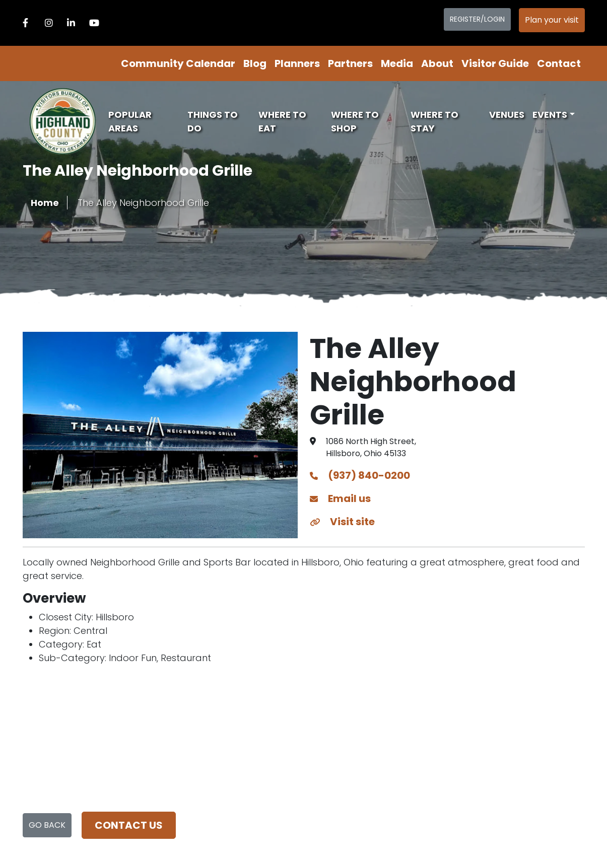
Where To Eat (282, 121)
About (437, 63)
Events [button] (549, 114)
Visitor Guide (495, 63)
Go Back (47, 825)
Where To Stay (434, 121)
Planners (297, 63)
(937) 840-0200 (360, 475)
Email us (340, 498)
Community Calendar (178, 63)
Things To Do (212, 121)
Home (45, 202)
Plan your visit (552, 20)
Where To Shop (355, 121)
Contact (559, 63)
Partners (350, 63)
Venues (506, 114)
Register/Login (477, 19)
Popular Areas (130, 121)
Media (397, 63)
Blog (254, 63)
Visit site (342, 522)
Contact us (129, 825)
